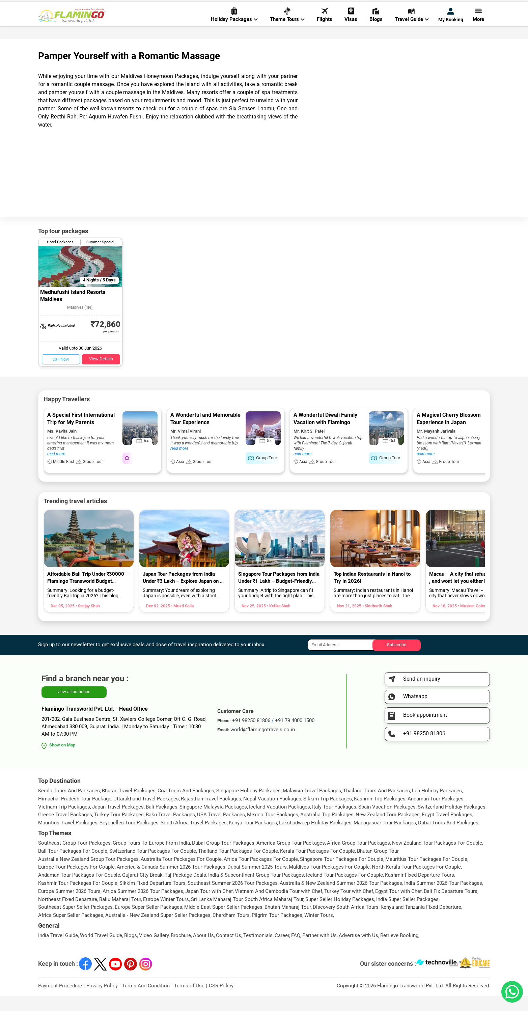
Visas (350, 27)
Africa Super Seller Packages (70, 930)
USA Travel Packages (221, 830)
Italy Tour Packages (334, 822)
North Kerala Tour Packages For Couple (416, 882)
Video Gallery (154, 951)
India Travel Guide (58, 951)
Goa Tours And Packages (186, 806)
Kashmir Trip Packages (380, 814)
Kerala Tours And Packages (69, 806)
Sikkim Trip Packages (327, 814)
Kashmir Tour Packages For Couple (77, 898)
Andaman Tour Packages (436, 814)
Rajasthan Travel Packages (211, 814)
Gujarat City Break (142, 890)
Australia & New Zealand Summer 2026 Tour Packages (341, 898)
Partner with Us (319, 951)
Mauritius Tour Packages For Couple (426, 874)
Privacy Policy (102, 1001)
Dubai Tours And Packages (448, 838)
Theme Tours (287, 27)
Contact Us (228, 951)
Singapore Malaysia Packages (213, 822)
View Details (101, 374)
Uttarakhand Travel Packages (146, 814)
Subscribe (396, 659)
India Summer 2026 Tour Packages (443, 898)
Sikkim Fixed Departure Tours (152, 898)
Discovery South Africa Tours (346, 922)
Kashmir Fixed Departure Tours (419, 890)
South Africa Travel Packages (194, 838)
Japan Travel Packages (118, 822)
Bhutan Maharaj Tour (288, 922)
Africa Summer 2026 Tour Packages (143, 906)
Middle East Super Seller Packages (223, 922)
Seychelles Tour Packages (129, 838)
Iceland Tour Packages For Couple (344, 890)
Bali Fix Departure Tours (450, 906)
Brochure (181, 951)
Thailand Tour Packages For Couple (238, 866)
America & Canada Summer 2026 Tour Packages (171, 882)
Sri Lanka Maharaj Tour (217, 914)
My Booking (450, 27)
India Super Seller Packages (407, 914)
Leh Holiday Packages (437, 806)
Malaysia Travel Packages (312, 806)
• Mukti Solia (182, 621)
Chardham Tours (231, 930)
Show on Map (62, 760)
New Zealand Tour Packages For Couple (437, 858)
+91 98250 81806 (365, 7)
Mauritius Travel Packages (68, 838)
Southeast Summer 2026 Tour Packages (233, 898)
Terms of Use (189, 1001)
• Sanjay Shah (87, 621)
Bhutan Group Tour (377, 866)
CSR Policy (221, 1001)
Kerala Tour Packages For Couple (317, 866)
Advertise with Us (358, 951)
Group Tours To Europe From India (151, 858)
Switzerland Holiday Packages (451, 822)
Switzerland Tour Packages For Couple (152, 866)
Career (282, 951)
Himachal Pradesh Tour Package (74, 814)
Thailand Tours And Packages (376, 806)
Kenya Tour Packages (253, 838)
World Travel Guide (101, 951)
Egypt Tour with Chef (398, 906)
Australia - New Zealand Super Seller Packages (158, 930)
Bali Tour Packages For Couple (72, 866)
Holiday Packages (234, 27)
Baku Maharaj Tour (120, 914)
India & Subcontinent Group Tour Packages (256, 890)
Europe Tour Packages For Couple (76, 882)
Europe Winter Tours (166, 914)
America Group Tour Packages (290, 858)
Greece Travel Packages (65, 830)
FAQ (295, 951)
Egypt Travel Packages (447, 830)
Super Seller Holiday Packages (339, 914)
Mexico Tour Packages (272, 830)
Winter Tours (318, 930)
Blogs (376, 27)
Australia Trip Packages (327, 830)
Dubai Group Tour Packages (223, 858)
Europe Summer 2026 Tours (69, 906)
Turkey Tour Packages (119, 830)
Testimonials (258, 951)
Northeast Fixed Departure (67, 914)
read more (56, 469)
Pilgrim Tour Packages (277, 930)
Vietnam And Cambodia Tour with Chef (278, 906)
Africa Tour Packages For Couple (261, 874)
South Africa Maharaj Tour (274, 914)
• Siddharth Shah (376, 621)
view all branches (73, 706)
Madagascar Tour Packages (385, 838)
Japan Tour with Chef (209, 906)
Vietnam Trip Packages (64, 822)
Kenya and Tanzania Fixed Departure (421, 922)
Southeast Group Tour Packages (74, 858)
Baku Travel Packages (170, 830)
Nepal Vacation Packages (272, 814)
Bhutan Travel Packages (129, 806)
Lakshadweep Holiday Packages (315, 838)
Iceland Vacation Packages (279, 822)
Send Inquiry (476, 7)
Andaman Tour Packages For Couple (79, 890)
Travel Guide (412, 27)
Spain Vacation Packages (387, 822)
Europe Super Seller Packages (148, 922)
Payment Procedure (60, 1001)
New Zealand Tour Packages (388, 830)
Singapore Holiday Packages (248, 806)
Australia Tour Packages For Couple (181, 874)
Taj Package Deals (185, 890)
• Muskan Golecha (473, 621)
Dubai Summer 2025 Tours (257, 882)
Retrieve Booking (399, 951)
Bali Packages (161, 822)
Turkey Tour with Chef (348, 906)
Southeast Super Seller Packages (75, 922)
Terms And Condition (146, 1001)
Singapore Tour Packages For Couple (341, 874)
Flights (324, 27)
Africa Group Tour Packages (358, 858)
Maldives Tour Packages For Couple (329, 882)
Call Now (60, 374)
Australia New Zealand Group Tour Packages (88, 874)
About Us (203, 951)
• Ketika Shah (278, 621)
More (478, 27)
